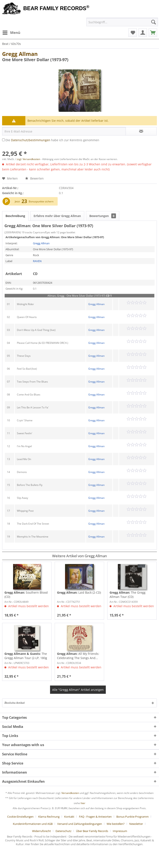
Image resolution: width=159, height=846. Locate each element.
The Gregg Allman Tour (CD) (127, 594)
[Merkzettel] (132, 32)
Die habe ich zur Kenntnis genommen (52, 140)
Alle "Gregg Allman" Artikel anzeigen (78, 690)
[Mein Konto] (143, 32)
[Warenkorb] (153, 32)
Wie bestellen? (116, 824)
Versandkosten (70, 793)
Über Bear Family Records (92, 831)
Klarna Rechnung (49, 816)
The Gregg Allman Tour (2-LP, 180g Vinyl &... (25, 656)
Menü (11, 32)
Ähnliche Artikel (14, 703)
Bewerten (34, 178)
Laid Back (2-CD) (79, 592)
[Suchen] (153, 22)
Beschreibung (15, 216)
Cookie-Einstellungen (20, 816)
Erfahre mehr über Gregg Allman (57, 216)
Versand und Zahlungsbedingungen (79, 824)
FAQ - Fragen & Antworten (95, 816)
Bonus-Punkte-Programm (132, 816)
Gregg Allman (20, 54)
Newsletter (136, 824)
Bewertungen (102, 215)
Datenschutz (63, 831)
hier (83, 803)
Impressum (120, 831)
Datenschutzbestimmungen (30, 140)
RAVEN (37, 261)
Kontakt (69, 816)
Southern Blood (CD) (26, 594)
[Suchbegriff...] (122, 22)
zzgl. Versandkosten (28, 159)
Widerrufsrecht (41, 831)
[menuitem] (11, 32)
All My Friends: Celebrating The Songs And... (78, 656)
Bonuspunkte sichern (41, 201)
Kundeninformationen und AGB (33, 824)
